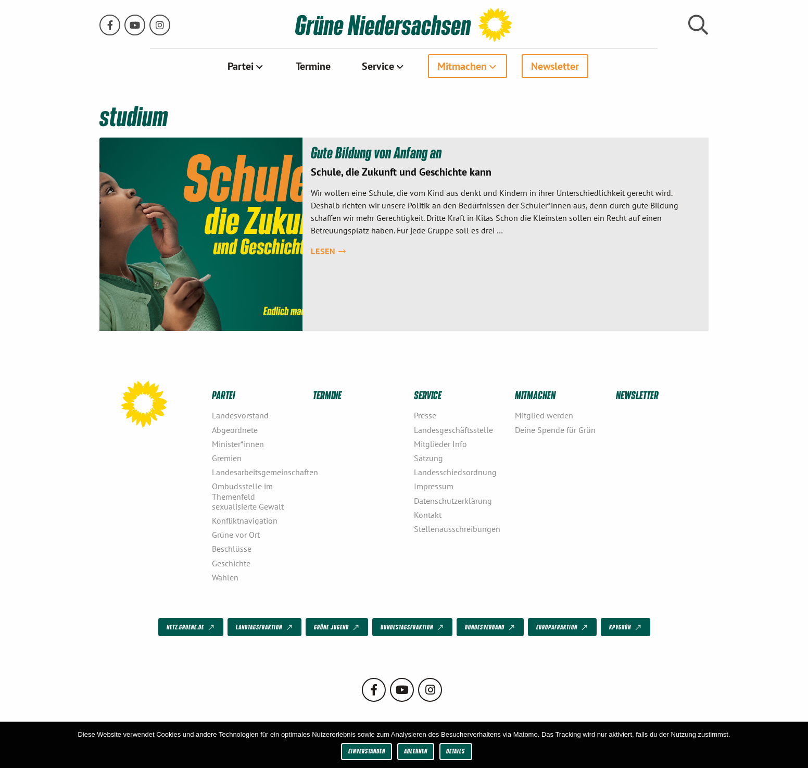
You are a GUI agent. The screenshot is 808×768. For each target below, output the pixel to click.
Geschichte (231, 563)
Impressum (433, 486)
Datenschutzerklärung (453, 500)
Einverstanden (366, 751)
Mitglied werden (544, 415)
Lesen (328, 250)
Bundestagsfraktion (413, 627)
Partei (241, 66)
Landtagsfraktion (265, 627)
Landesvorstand (240, 415)
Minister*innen (238, 443)
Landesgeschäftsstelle (453, 429)
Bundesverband (490, 627)
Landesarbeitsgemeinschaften (258, 472)
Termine (313, 66)
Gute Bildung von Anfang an (377, 152)
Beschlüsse (231, 548)
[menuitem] (246, 66)
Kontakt (427, 514)
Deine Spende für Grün (555, 429)
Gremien (227, 458)
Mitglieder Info (440, 443)
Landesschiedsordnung (455, 472)
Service (378, 66)
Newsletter (555, 66)
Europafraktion (562, 627)
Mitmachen (462, 66)
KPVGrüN (626, 627)
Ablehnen (415, 751)
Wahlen (225, 577)
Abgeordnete (235, 429)
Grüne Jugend (337, 627)
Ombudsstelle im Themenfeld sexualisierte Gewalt (248, 496)
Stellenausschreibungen (457, 529)
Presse (425, 415)
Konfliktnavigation (244, 520)
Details (455, 751)
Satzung (428, 458)
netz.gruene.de (191, 627)
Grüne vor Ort (236, 534)
